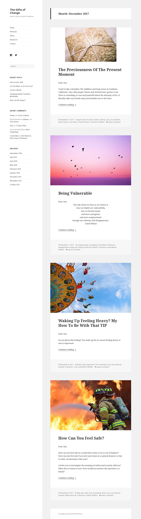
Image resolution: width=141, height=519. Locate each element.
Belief (79, 364)
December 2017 (16, 177)
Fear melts (85, 493)
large (72, 247)
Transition (94, 122)
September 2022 (16, 153)
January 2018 (15, 173)
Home (12, 28)
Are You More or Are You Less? (21, 86)
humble (96, 120)
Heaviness (103, 364)
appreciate (81, 120)
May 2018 (13, 165)
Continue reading (67, 104)
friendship (102, 245)
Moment (117, 120)
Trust (76, 367)
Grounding (97, 493)
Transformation (83, 122)
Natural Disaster (91, 247)
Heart (104, 493)
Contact (13, 44)
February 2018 (15, 169)
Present (65, 122)
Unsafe (88, 495)
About (12, 36)
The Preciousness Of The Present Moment (90, 72)
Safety (67, 495)
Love (111, 120)
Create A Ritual (15, 90)
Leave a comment (114, 122)
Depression (90, 364)
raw (70, 122)
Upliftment (82, 367)
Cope (83, 364)
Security (73, 495)
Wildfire (101, 122)
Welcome (13, 32)
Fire (87, 120)
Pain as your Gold (16, 82)
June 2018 (13, 161)
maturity (81, 247)
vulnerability (111, 247)
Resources (13, 40)
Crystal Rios (14, 136)
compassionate (83, 245)
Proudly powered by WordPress (70, 514)
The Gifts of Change (17, 11)
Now (60, 122)
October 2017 (15, 185)
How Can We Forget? (18, 100)
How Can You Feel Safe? (81, 438)
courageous (93, 245)
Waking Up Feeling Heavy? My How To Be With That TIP (87, 323)
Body (78, 493)
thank (75, 122)
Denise (12, 115)
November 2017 (16, 181)
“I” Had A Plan (20, 126)
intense (102, 120)
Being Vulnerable (75, 193)
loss (107, 120)
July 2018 (13, 157)
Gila (11, 126)
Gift (91, 120)
